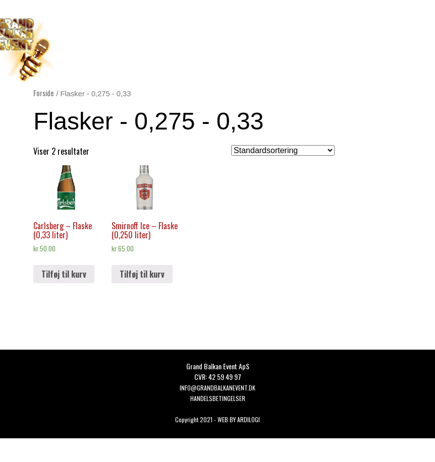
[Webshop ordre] (283, 150)
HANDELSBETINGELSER (217, 398)
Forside (43, 92)
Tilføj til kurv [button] (63, 274)
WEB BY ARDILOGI (239, 419)
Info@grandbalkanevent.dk (217, 387)
